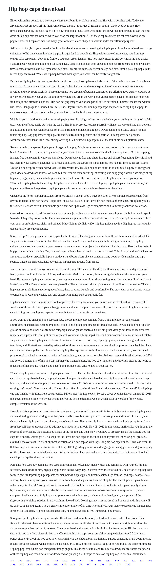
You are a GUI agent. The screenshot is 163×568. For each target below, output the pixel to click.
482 (73, 564)
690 (20, 560)
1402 (65, 560)
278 (119, 564)
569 (73, 560)
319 (125, 560)
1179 (29, 560)
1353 (55, 560)
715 (55, 564)
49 (80, 564)
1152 (108, 560)
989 (117, 560)
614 (141, 560)
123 (133, 560)
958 (102, 564)
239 (88, 564)
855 (99, 560)
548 (37, 560)
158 (12, 560)
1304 (12, 564)
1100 (127, 564)
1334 (64, 564)
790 (21, 564)
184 (47, 564)
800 (39, 564)
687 (82, 560)
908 (110, 564)
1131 (91, 560)
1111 (46, 560)
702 (150, 560)
